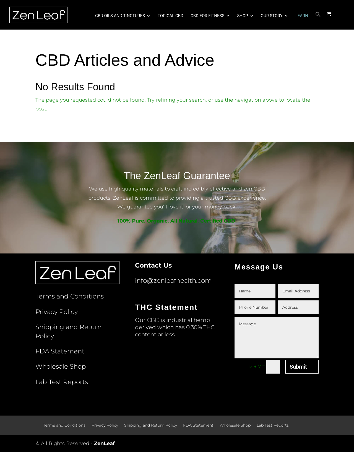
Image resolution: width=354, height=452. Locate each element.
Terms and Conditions (69, 296)
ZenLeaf (104, 443)
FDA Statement (59, 351)
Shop (242, 16)
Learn (301, 16)
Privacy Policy (56, 312)
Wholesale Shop (60, 366)
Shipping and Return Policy (150, 425)
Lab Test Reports (61, 382)
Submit (298, 366)
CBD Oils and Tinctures (120, 16)
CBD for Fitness (207, 16)
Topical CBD (170, 16)
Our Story (272, 16)
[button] (318, 21)
